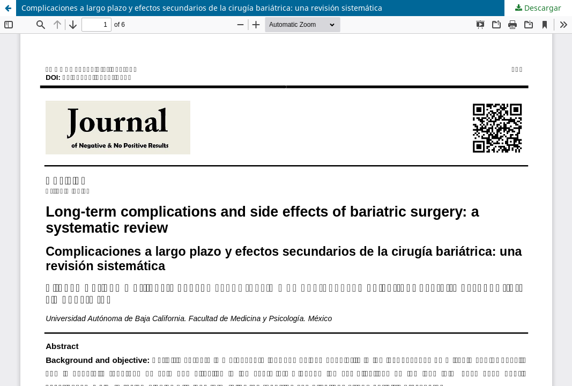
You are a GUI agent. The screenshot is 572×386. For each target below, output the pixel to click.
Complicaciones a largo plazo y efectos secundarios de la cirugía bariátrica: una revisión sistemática (201, 8)
